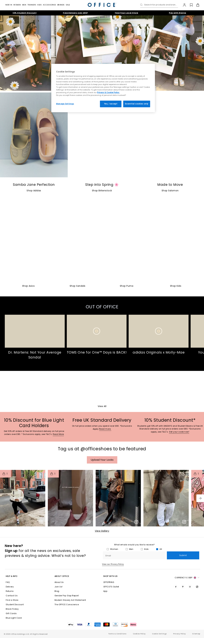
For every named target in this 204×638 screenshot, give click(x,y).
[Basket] (196, 5)
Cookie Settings (159, 634)
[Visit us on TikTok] (197, 587)
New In (8, 5)
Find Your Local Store (126, 12)
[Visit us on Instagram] (190, 587)
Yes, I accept (110, 104)
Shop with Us (110, 576)
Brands (61, 5)
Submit (183, 555)
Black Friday (12, 609)
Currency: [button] (187, 578)
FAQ (8, 582)
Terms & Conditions (117, 634)
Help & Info (12, 576)
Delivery (10, 586)
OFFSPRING (108, 582)
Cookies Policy (139, 634)
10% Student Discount (24, 12)
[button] (200, 498)
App (105, 591)
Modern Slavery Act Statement (70, 600)
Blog (57, 591)
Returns (10, 591)
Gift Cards (11, 613)
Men (24, 5)
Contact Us (12, 595)
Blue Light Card (14, 618)
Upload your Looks (102, 460)
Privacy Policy (179, 634)
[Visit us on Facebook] (176, 587)
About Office (62, 576)
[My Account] (183, 5)
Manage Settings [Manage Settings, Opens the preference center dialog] (65, 104)
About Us (59, 582)
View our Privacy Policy (113, 564)
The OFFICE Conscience (67, 604)
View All (102, 406)
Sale (68, 5)
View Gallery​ (102, 530)
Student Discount (15, 604)
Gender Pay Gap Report (67, 595)
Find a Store (12, 600)
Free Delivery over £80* (75, 12)
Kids (39, 5)
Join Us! (59, 586)
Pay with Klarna (177, 12)
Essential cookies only (136, 104)
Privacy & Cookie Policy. (108, 92)
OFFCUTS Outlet (111, 586)
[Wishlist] (189, 5)
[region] (103, 88)
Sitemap (196, 634)
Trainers (31, 5)
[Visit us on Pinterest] (183, 587)
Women (17, 5)
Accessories (49, 5)
